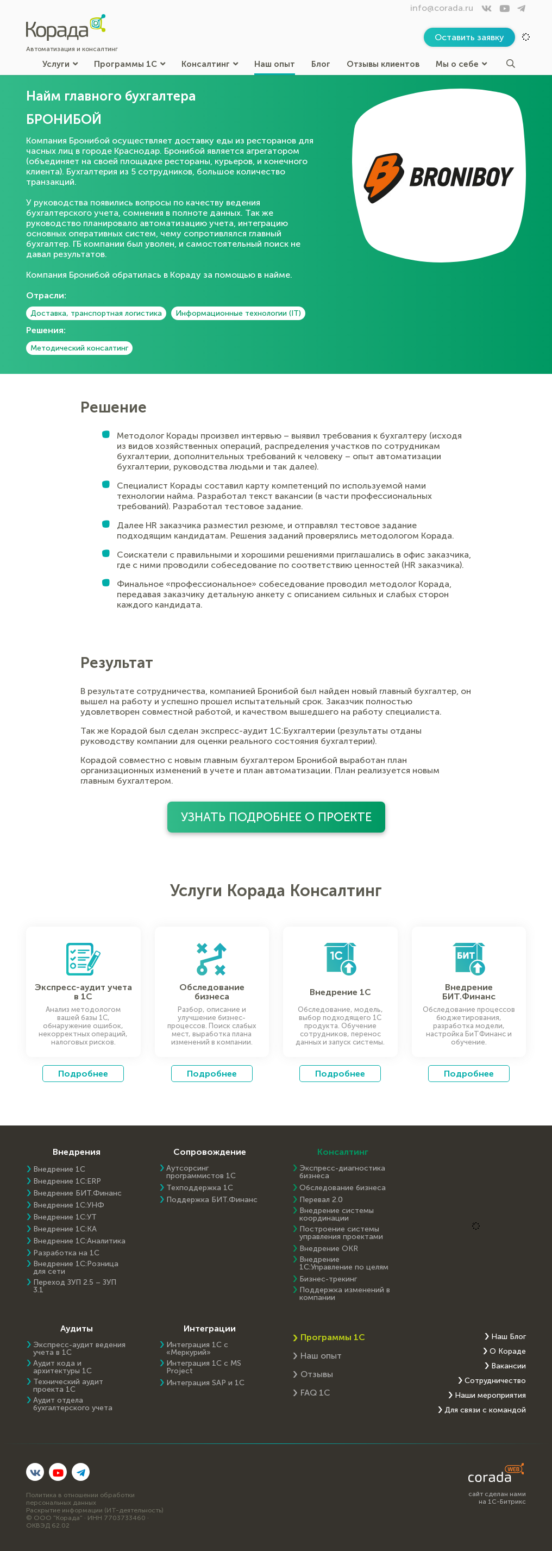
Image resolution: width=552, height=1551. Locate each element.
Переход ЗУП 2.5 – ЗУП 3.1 (74, 1286)
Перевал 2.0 (321, 1200)
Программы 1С (129, 63)
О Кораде (508, 1351)
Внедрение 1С (59, 1169)
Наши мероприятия (490, 1395)
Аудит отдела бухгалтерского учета (72, 1404)
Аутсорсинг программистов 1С (201, 1172)
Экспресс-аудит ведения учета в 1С (79, 1348)
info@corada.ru (441, 8)
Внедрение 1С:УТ (65, 1217)
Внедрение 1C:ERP (67, 1181)
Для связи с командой (485, 1410)
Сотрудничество (495, 1381)
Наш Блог (508, 1337)
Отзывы (316, 1374)
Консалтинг (209, 63)
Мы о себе (461, 63)
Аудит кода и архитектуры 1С (62, 1367)
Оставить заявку (469, 37)
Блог (320, 63)
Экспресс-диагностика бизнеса (342, 1172)
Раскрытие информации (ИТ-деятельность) (95, 1510)
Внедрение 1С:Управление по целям (343, 1263)
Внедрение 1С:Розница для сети (75, 1267)
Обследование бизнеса (342, 1188)
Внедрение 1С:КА (65, 1229)
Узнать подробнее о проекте (276, 817)
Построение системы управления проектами (341, 1233)
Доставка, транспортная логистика (96, 313)
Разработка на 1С (66, 1253)
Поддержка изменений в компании (344, 1294)
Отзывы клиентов (383, 63)
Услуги (60, 63)
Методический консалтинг (79, 348)
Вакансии (508, 1366)
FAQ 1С (315, 1392)
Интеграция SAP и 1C (205, 1383)
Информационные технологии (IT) (238, 313)
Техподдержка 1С (199, 1188)
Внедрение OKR (328, 1249)
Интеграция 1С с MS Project (203, 1367)
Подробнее (83, 1073)
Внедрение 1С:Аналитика (79, 1241)
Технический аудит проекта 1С (68, 1385)
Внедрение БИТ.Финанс (77, 1193)
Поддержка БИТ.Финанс (212, 1200)
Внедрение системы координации (336, 1214)
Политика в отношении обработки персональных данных (80, 1498)
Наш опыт (274, 63)
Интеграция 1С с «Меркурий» (197, 1348)
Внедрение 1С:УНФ (68, 1205)
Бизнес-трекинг (328, 1279)
